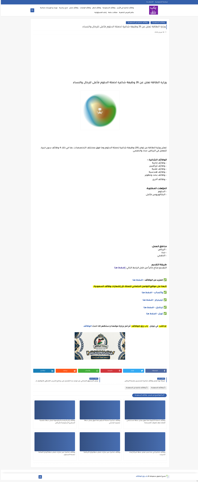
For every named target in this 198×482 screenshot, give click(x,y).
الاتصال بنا (149, 2)
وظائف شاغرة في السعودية (137, 22)
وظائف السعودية (108, 8)
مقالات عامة (112, 13)
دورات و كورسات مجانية (48, 8)
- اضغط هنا (147, 293)
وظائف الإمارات (84, 8)
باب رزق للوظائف (141, 476)
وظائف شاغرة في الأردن (124, 8)
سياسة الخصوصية (160, 2)
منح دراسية (62, 8)
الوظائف (86, 326)
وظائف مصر (72, 8)
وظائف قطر (95, 8)
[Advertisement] (99, 56)
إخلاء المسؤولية (100, 13)
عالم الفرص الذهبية (125, 13)
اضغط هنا (137, 280)
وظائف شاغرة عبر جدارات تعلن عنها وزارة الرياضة (101, 452)
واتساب (158, 293)
